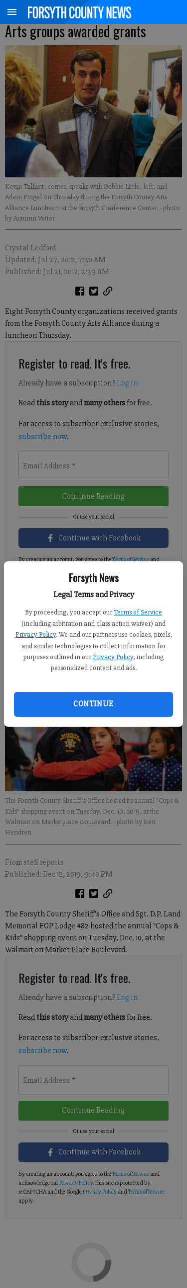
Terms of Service (138, 612)
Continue (93, 704)
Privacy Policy (35, 634)
